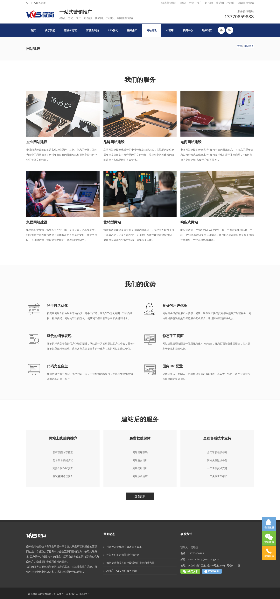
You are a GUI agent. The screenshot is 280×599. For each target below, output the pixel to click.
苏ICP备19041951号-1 (77, 594)
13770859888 (38, 3)
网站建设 (249, 46)
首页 (239, 46)
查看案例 (140, 496)
